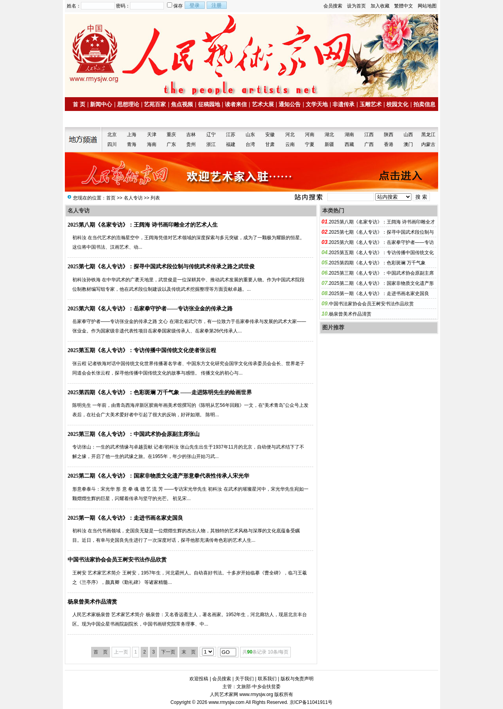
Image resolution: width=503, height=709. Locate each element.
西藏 (349, 144)
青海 (131, 144)
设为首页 (356, 6)
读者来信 (236, 104)
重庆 (171, 134)
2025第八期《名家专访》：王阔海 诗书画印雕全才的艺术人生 (143, 225)
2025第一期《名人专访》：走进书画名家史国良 (125, 518)
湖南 (349, 134)
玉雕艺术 (371, 104)
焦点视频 (182, 104)
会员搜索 (332, 6)
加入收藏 (380, 6)
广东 (171, 144)
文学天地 (317, 104)
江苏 (230, 134)
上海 (131, 134)
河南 (309, 134)
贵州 (191, 144)
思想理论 (128, 104)
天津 (151, 134)
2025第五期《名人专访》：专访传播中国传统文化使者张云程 (142, 350)
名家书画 (87, 119)
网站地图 (427, 6)
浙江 (211, 144)
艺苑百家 (155, 104)
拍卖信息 (424, 104)
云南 (290, 144)
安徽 (270, 134)
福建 (230, 144)
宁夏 (309, 144)
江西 (369, 134)
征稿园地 (209, 104)
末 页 (189, 652)
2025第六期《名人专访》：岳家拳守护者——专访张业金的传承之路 (150, 309)
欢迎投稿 (198, 678)
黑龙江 (428, 134)
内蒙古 (428, 144)
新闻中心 (101, 104)
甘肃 (270, 144)
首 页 (79, 104)
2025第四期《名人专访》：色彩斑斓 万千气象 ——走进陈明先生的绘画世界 (160, 392)
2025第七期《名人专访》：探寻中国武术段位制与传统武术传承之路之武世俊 (161, 267)
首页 (111, 198)
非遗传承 (343, 104)
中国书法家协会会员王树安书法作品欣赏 (117, 560)
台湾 (250, 144)
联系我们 (267, 678)
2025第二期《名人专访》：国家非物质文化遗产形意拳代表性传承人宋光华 (158, 476)
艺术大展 (263, 104)
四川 (112, 144)
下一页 (168, 652)
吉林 (191, 134)
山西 (408, 134)
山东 (250, 134)
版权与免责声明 (297, 678)
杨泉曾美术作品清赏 (92, 602)
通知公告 (290, 104)
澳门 (408, 144)
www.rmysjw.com (226, 702)
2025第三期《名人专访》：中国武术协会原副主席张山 (134, 434)
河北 (290, 134)
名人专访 (133, 198)
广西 (369, 144)
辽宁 (211, 134)
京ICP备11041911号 (311, 702)
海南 (151, 144)
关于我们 (244, 678)
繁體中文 (403, 6)
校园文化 (397, 104)
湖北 (329, 134)
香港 (388, 144)
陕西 (388, 134)
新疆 (329, 144)
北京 (112, 134)
